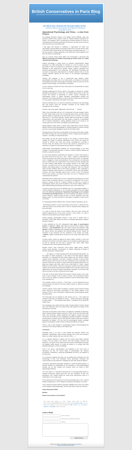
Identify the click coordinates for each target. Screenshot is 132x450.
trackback (52, 406)
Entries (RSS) (61, 445)
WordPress (79, 444)
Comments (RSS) (70, 445)
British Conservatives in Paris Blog (66, 11)
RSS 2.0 (72, 404)
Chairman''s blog (78, 403)
